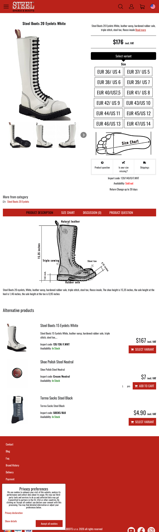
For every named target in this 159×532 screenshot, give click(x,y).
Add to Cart (144, 386)
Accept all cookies (49, 523)
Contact (9, 444)
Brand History (12, 465)
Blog (8, 451)
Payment (10, 479)
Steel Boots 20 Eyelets (18, 201)
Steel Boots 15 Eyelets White (59, 325)
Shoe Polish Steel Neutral (56, 361)
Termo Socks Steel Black (56, 398)
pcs (124, 386)
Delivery (10, 472)
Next (83, 135)
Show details (11, 521)
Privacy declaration (14, 513)
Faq (7, 458)
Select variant (142, 349)
